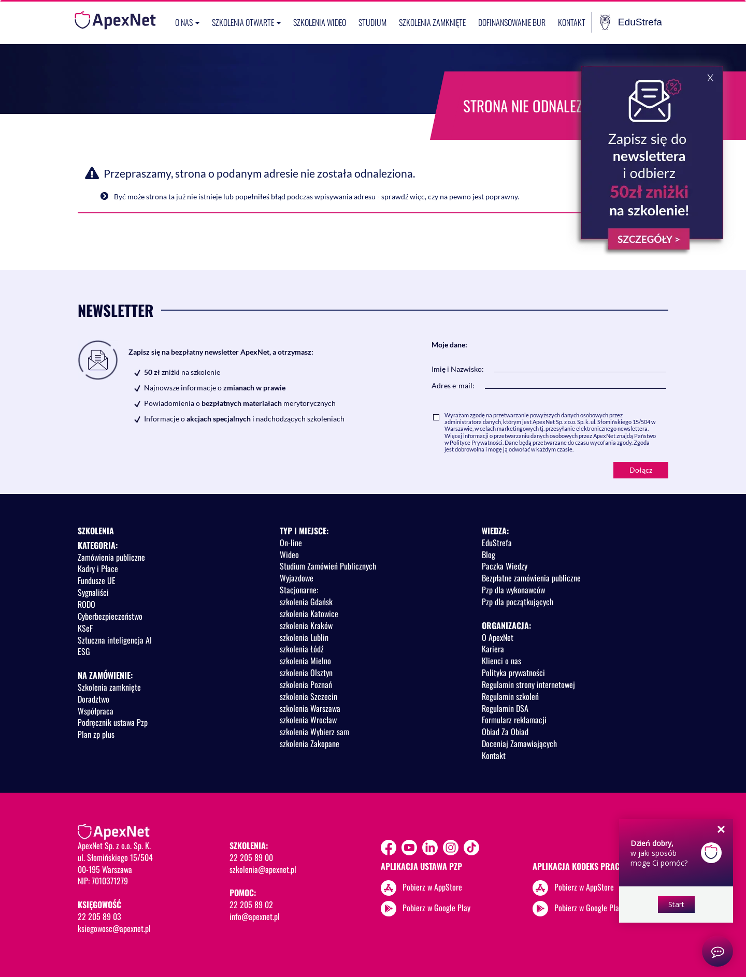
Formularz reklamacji (514, 719)
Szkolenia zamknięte (432, 22)
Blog (488, 554)
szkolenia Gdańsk (306, 601)
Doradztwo (93, 699)
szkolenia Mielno (305, 660)
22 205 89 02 (251, 904)
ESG (84, 651)
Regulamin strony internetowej (528, 684)
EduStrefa (631, 22)
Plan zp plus (96, 734)
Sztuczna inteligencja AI (115, 640)
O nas (187, 22)
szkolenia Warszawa (310, 708)
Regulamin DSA (505, 708)
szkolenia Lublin (304, 637)
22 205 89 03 (99, 916)
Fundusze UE (97, 580)
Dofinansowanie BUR (512, 22)
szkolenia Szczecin (308, 696)
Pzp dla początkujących (517, 601)
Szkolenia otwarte (246, 22)
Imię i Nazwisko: (458, 368)
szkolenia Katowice (309, 613)
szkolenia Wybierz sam (314, 731)
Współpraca (95, 711)
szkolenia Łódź (302, 649)
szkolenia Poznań (306, 684)
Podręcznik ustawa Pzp (113, 722)
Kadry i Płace (98, 568)
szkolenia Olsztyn (306, 672)
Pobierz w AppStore (432, 886)
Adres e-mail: (453, 385)
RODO (86, 604)
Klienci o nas (501, 660)
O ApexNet (497, 637)
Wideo (289, 554)
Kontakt (571, 22)
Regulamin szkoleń (510, 696)
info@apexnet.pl (254, 916)
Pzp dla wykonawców (513, 590)
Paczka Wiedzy (504, 566)
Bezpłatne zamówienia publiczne (531, 578)
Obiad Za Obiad (505, 731)
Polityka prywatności (513, 672)
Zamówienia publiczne (111, 557)
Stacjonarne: (299, 590)
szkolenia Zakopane (309, 743)
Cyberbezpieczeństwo (110, 616)
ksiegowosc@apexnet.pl (114, 928)
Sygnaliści (93, 592)
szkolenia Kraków (306, 625)
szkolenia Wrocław (308, 719)
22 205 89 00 (251, 857)
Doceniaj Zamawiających (519, 743)
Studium (372, 22)
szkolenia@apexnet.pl (262, 869)
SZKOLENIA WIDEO (319, 22)
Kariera (493, 649)
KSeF (85, 628)
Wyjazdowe (296, 578)
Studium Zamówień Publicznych (328, 566)
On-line (291, 542)
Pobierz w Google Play (436, 907)
